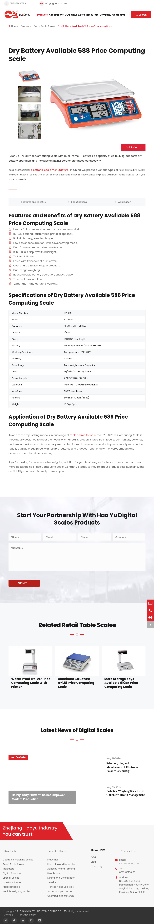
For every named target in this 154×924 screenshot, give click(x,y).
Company (105, 14)
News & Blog (78, 14)
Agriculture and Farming (61, 866)
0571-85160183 (18, 3)
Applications (56, 14)
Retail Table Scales (44, 26)
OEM (67, 14)
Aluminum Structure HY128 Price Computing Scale (76, 683)
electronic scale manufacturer (50, 170)
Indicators (8, 866)
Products (42, 14)
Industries (52, 857)
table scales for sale (83, 435)
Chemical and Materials (60, 893)
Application (94, 202)
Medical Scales (11, 884)
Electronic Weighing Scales (18, 857)
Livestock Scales (12, 880)
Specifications (60, 202)
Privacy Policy (28, 912)
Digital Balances (12, 871)
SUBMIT (24, 583)
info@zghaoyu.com (56, 3)
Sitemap (8, 912)
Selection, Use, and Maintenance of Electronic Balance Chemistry (127, 766)
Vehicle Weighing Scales (16, 889)
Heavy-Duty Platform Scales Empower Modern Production (40, 796)
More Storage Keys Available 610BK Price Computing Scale (121, 683)
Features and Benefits (25, 202)
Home (14, 26)
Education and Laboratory (62, 862)
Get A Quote (133, 147)
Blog (93, 862)
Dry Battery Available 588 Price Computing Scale (85, 26)
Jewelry (51, 880)
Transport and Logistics (60, 884)
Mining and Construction (61, 875)
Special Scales (11, 875)
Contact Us (118, 14)
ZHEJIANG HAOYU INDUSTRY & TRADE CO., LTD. (42, 909)
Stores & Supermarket (59, 889)
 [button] (30, 137)
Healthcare (53, 871)
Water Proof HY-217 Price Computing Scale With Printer (30, 683)
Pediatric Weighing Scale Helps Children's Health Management (126, 793)
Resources (92, 14)
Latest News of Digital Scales (77, 730)
